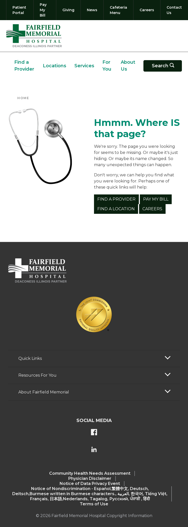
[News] (92, 10)
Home (23, 98)
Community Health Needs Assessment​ (89, 473)
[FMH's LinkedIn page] (94, 450)
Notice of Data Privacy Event (90, 483)
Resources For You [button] (37, 375)
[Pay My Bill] (45, 10)
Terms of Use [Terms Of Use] (94, 504)
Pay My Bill (155, 199)
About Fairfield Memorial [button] (43, 392)
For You (106, 65)
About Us (128, 65)
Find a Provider (24, 65)
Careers (152, 208)
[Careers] (146, 10)
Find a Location (116, 208)
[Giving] (68, 10)
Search (166, 65)
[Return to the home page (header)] (34, 36)
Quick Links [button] (30, 358)
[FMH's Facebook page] (94, 432)
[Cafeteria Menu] (118, 10)
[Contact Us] (173, 10)
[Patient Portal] (19, 10)
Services (84, 66)
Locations (54, 66)
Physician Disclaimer (89, 478)
